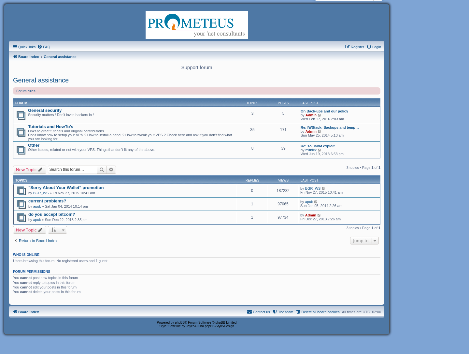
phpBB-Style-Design (219, 326)
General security (45, 110)
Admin (311, 115)
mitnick (311, 150)
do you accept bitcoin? (51, 214)
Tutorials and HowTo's (50, 126)
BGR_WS (41, 193)
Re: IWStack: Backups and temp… (330, 127)
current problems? (47, 201)
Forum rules (26, 91)
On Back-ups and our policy (324, 111)
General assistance (41, 80)
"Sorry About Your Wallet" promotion (66, 187)
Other (33, 145)
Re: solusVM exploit (318, 146)
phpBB (180, 322)
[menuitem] (43, 47)
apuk (37, 206)
